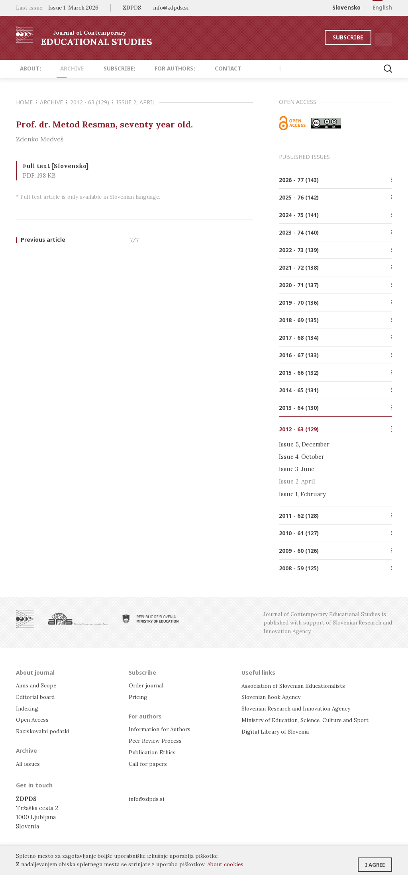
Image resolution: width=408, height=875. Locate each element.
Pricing (139, 697)
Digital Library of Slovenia (277, 730)
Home (26, 102)
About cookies (225, 864)
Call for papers (149, 763)
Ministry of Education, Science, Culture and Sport (311, 719)
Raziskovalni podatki (44, 730)
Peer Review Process (157, 740)
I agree (375, 861)
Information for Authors (162, 729)
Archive (63, 68)
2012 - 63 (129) (91, 102)
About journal (36, 672)
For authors (155, 68)
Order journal (148, 685)
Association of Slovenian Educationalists (298, 685)
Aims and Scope (37, 685)
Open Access (33, 719)
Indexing (28, 708)
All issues (29, 763)
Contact (202, 68)
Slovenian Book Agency (273, 697)
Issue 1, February (302, 494)
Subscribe (325, 37)
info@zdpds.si (148, 797)
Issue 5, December (304, 444)
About (28, 68)
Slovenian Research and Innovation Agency (300, 708)
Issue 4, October (301, 456)
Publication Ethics (154, 752)
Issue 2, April (135, 102)
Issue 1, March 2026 (73, 7)
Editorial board (37, 697)
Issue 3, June (296, 469)
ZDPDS (132, 7)
